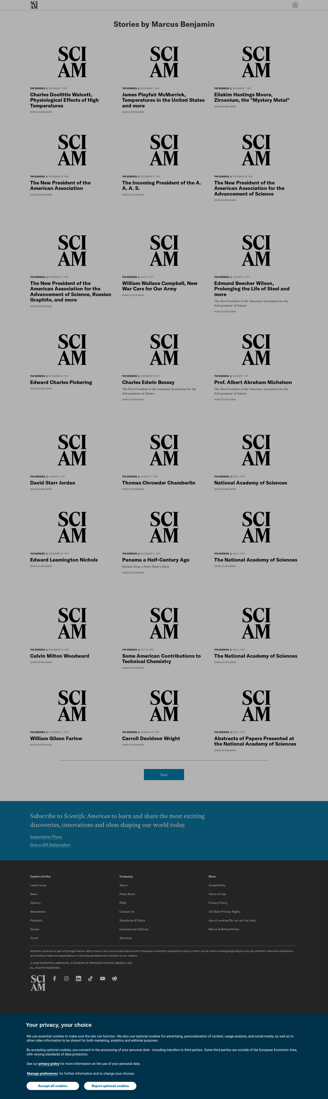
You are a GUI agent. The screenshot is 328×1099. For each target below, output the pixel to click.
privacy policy (49, 1064)
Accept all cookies (52, 1086)
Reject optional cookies (110, 1086)
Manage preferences (42, 1074)
